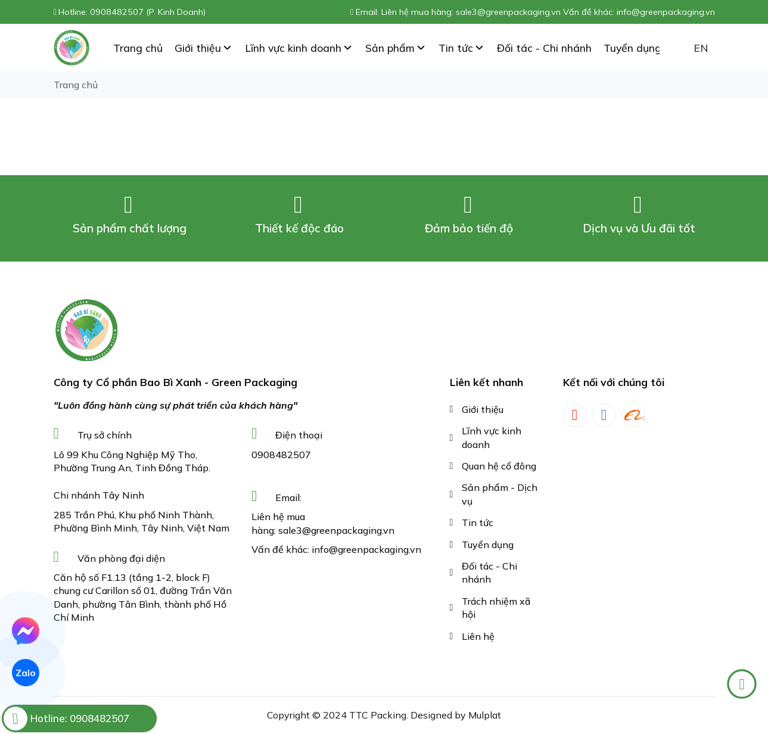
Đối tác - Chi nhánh (489, 572)
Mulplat (484, 715)
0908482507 (281, 455)
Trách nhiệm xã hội (496, 607)
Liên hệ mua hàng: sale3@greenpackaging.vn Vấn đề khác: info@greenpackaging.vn (548, 12)
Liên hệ (478, 636)
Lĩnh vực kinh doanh (491, 437)
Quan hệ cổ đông (499, 466)
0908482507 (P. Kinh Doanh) (148, 12)
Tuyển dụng (488, 544)
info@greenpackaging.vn (366, 549)
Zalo (26, 673)
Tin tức (477, 522)
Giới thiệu (482, 409)
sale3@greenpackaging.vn (336, 530)
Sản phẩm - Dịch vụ (499, 493)
